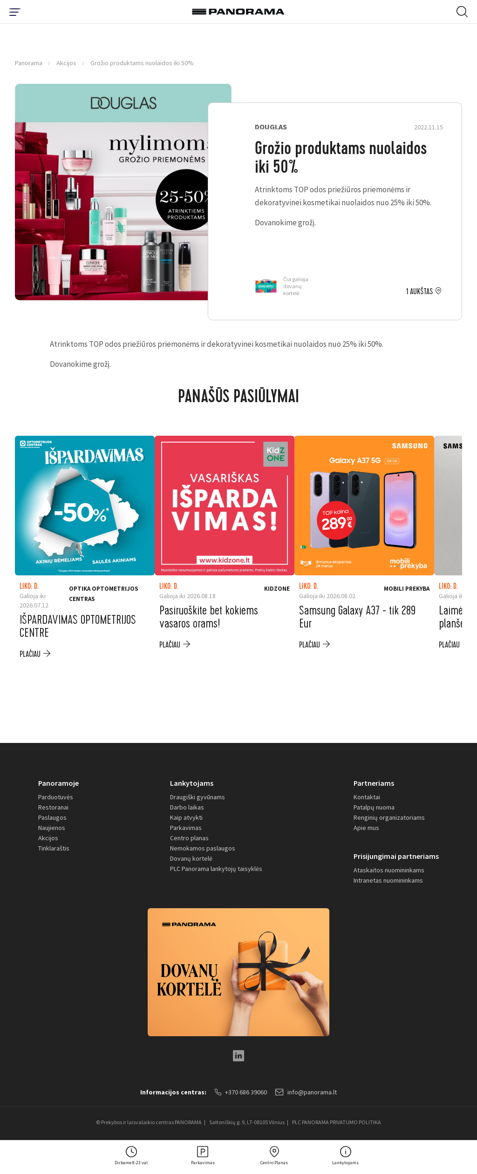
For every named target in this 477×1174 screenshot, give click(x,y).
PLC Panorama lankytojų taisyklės (216, 868)
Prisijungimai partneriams (396, 856)
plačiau (30, 654)
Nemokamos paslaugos (202, 848)
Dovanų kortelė (191, 858)
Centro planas (189, 838)
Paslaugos (52, 817)
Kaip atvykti (186, 817)
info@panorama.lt (306, 1092)
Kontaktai (367, 797)
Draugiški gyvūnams (197, 797)
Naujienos (51, 827)
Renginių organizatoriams (389, 817)
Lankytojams (191, 783)
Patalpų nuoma (374, 807)
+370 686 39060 (241, 1092)
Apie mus (366, 827)
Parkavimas (186, 827)
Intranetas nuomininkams (388, 880)
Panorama (28, 63)
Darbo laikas (187, 807)
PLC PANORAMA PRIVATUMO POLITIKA (336, 1122)
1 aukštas (419, 292)
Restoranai (53, 807)
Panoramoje (58, 783)
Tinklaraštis (53, 848)
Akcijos (66, 63)
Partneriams (374, 783)
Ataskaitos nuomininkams (389, 870)
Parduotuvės (55, 797)
